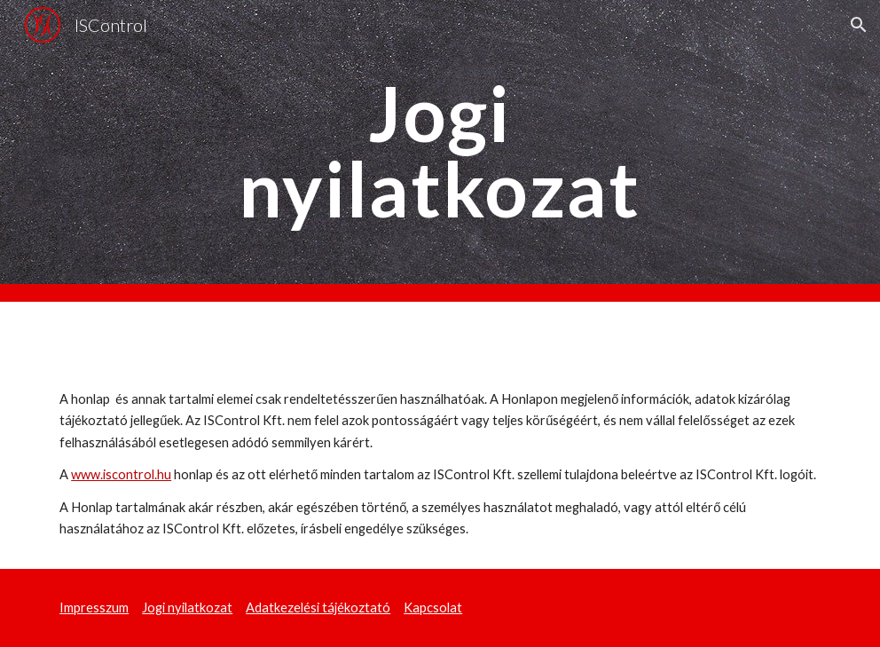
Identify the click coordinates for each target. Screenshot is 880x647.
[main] (440, 151)
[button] (858, 25)
